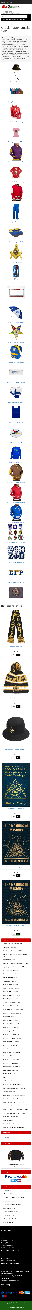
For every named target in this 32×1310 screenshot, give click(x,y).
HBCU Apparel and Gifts (9, 947)
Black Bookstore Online (9, 959)
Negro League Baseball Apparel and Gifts (14, 966)
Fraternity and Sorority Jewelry (11, 1020)
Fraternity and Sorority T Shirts (11, 995)
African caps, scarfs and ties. (10, 1116)
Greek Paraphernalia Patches (11, 1031)
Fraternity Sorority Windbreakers (11, 1059)
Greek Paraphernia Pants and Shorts (13, 1009)
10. (10, 1222)
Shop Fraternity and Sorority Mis (11, 1066)
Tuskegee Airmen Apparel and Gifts (12, 1084)
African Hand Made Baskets (10, 1123)
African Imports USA (8, 2)
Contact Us (4, 1238)
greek (4, 1077)
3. (15, 1197)
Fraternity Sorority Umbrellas (11, 1027)
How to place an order (7, 1240)
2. (10, 1194)
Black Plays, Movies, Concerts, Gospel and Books (16, 963)
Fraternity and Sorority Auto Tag (11, 1023)
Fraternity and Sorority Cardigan (11, 1052)
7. (10, 1211)
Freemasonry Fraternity (9, 1016)
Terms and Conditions (7, 1245)
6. (9, 1208)
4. (10, 1201)
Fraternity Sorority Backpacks (11, 1034)
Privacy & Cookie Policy (7, 1247)
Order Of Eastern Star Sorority (11, 1041)
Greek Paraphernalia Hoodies (11, 998)
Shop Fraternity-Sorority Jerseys (11, 1002)
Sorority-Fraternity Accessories (11, 988)
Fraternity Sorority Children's (10, 1063)
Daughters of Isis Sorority (10, 1045)
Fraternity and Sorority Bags (10, 991)
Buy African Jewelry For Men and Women (14, 1113)
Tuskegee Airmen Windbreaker (16, 1164)
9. (10, 1219)
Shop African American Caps (10, 974)
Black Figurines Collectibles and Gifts (12, 950)
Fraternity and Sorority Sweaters (11, 1056)
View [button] (14, 655)
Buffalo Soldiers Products (9, 1081)
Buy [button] (18, 655)
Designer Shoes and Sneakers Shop (12, 943)
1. (9, 1190)
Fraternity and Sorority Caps (10, 984)
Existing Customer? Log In (8, 1260)
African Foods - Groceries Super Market (13, 1127)
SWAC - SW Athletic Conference (12, 1073)
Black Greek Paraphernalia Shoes (12, 1013)
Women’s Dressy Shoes (9, 1091)
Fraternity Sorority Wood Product (12, 1038)
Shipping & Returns (6, 1242)
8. (9, 1215)
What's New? (6, 1143)
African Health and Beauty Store (11, 1098)
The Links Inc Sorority (9, 1048)
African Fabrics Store (8, 1120)
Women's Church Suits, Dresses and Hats (14, 1095)
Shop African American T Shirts (11, 970)
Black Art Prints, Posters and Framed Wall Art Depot (15, 955)
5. (12, 1204)
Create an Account (6, 1258)
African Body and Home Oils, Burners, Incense (15, 1106)
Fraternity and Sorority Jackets (11, 1006)
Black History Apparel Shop (10, 977)
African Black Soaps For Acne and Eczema (14, 1102)
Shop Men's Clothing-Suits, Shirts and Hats (14, 1088)
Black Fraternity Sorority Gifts (11, 1070)
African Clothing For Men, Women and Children (15, 1109)
